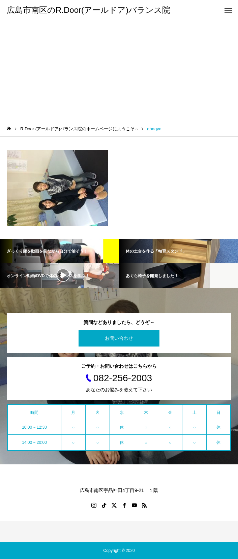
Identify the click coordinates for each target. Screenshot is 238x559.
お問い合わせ (119, 338)
